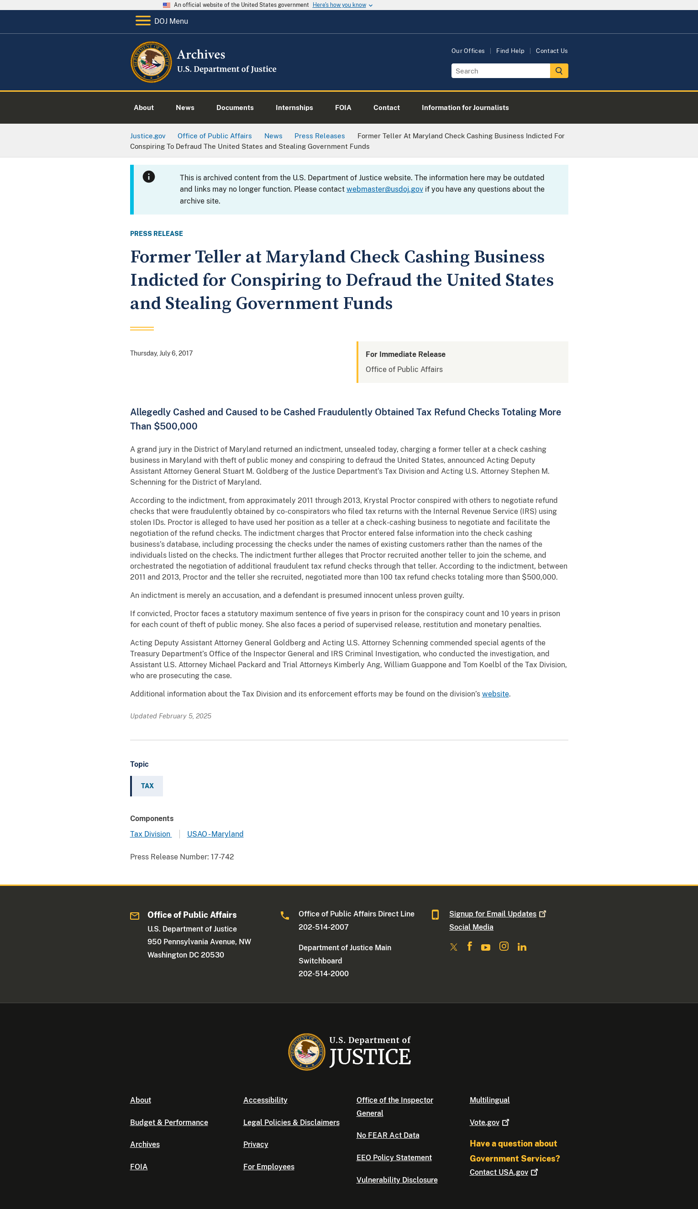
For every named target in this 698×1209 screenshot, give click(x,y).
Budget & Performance (169, 1122)
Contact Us (552, 50)
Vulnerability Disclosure (397, 1180)
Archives (145, 1144)
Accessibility (265, 1100)
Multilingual (490, 1100)
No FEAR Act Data (388, 1135)
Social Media (471, 927)
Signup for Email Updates (498, 914)
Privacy (255, 1144)
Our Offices (468, 50)
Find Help (510, 50)
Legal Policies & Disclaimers (291, 1122)
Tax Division (151, 834)
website (495, 694)
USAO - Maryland (215, 834)
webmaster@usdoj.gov (384, 189)
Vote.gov (490, 1122)
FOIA (139, 1166)
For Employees (268, 1166)
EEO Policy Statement (394, 1157)
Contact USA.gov (505, 1172)
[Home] (204, 79)
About (140, 1100)
